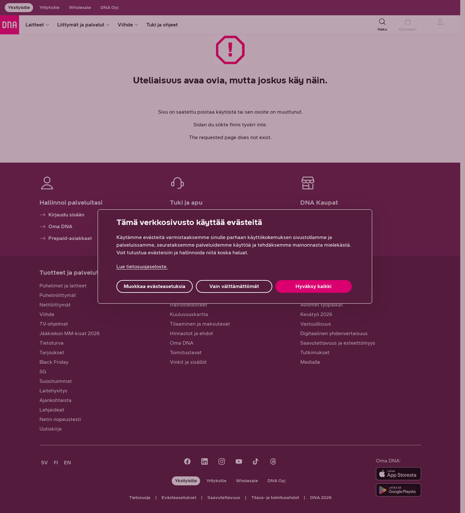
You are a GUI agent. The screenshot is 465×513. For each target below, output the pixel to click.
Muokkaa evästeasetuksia (154, 286)
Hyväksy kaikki (313, 286)
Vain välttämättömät (234, 286)
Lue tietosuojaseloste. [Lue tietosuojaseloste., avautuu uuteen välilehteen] (142, 267)
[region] (234, 256)
